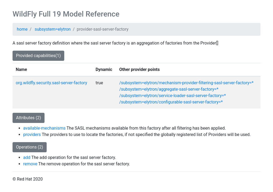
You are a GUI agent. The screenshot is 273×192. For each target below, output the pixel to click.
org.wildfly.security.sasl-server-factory (51, 82)
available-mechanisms (44, 128)
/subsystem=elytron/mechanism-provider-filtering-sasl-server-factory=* (186, 82)
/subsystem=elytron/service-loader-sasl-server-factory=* (172, 95)
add (26, 157)
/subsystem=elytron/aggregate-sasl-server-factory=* (168, 89)
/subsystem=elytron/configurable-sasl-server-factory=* (171, 102)
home (22, 29)
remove (30, 163)
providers (32, 134)
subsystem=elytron (53, 29)
